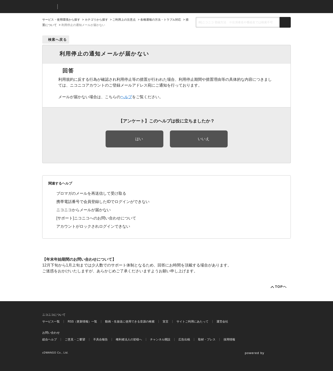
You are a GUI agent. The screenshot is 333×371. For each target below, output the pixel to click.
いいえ (203, 139)
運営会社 (222, 321)
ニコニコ (49, 6)
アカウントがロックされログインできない (93, 226)
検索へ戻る (57, 39)
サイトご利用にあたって (192, 321)
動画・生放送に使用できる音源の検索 (130, 321)
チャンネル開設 (160, 339)
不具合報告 (100, 339)
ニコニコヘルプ (87, 7)
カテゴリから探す (96, 19)
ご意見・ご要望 (75, 339)
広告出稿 (184, 339)
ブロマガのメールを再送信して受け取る (91, 193)
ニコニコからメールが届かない (83, 210)
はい (139, 139)
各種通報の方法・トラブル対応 (160, 19)
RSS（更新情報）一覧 (82, 321)
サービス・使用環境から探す (61, 19)
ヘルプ (126, 97)
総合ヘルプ (49, 339)
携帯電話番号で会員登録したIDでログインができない (103, 202)
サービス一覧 (51, 321)
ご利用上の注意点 (124, 19)
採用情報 (229, 339)
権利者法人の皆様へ (129, 339)
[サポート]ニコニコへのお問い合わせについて (96, 218)
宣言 (165, 321)
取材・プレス (207, 339)
